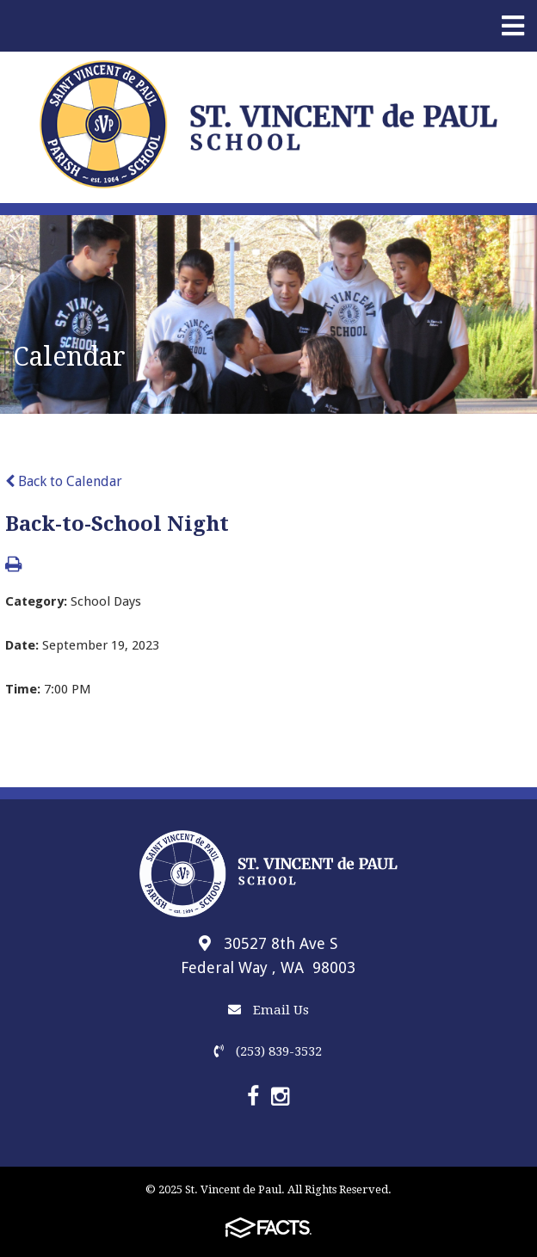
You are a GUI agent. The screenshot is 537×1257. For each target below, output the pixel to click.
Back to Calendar (63, 481)
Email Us (268, 1010)
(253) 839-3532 (268, 1051)
